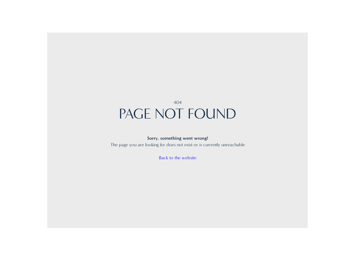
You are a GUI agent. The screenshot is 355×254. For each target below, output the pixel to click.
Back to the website (177, 158)
